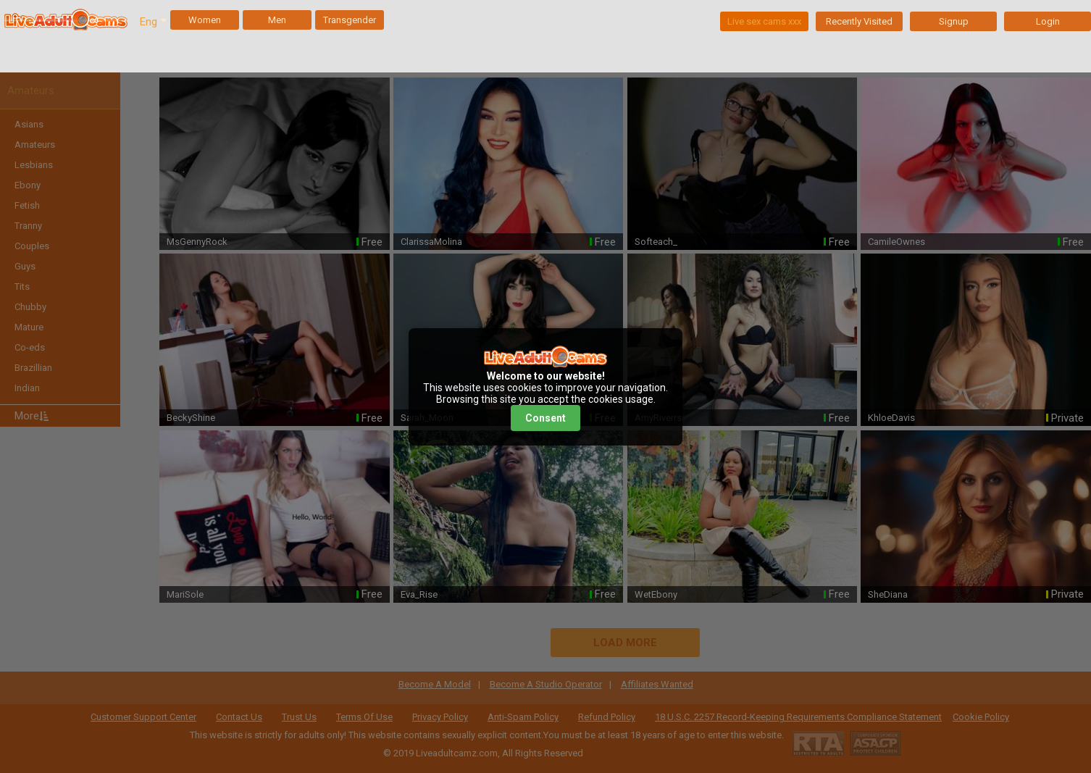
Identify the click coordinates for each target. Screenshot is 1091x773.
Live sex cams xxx (764, 21)
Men (277, 19)
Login (1048, 21)
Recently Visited (859, 21)
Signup (954, 21)
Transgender (349, 19)
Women (204, 19)
